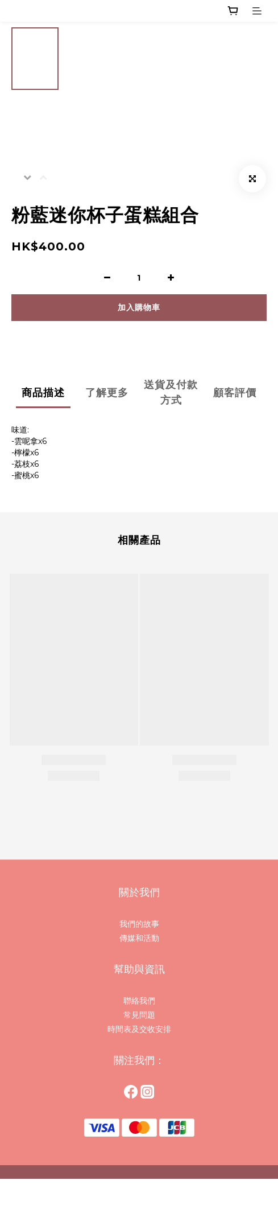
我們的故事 (139, 924)
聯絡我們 (139, 1001)
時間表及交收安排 (139, 1029)
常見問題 (139, 1015)
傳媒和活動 (139, 938)
